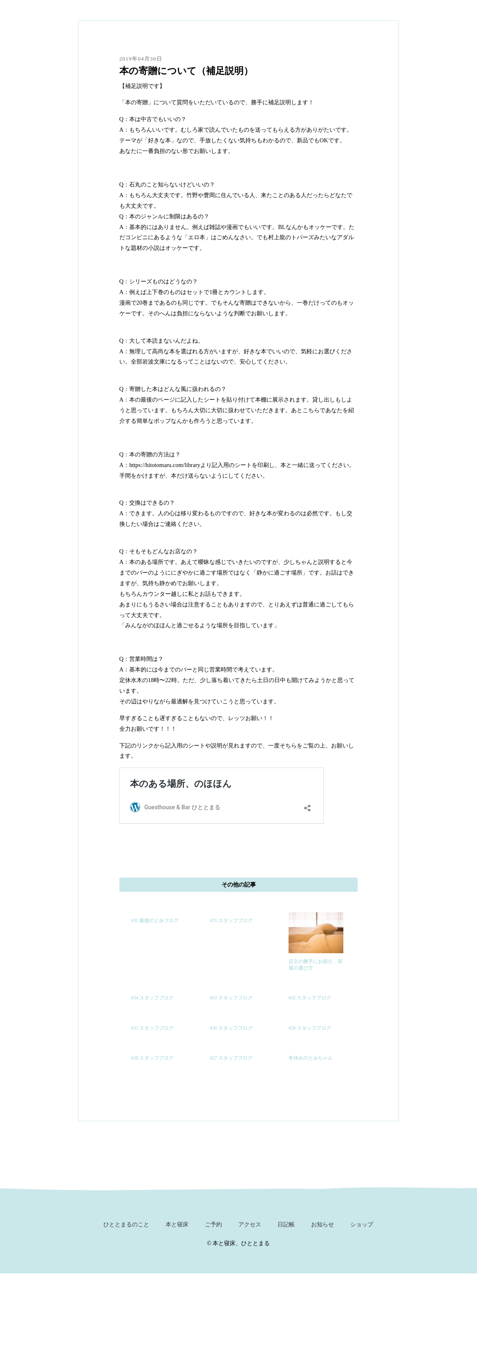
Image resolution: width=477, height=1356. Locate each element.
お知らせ (322, 1224)
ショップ (361, 1224)
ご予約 (213, 1224)
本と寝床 (177, 1224)
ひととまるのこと (126, 1224)
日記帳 (286, 1224)
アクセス (249, 1224)
